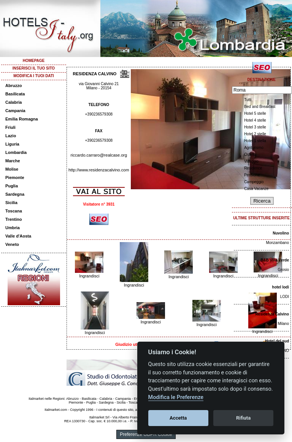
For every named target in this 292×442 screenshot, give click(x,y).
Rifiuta (243, 418)
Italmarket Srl (99, 417)
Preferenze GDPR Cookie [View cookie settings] (146, 434)
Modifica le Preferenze (176, 397)
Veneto (12, 244)
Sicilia (11, 202)
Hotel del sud (277, 341)
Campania (15, 110)
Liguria (12, 144)
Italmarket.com (55, 410)
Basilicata (15, 94)
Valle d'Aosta (18, 236)
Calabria (13, 102)
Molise (11, 169)
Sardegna (14, 194)
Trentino (13, 219)
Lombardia (16, 152)
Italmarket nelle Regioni (46, 399)
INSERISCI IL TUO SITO (34, 68)
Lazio (10, 135)
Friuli (10, 127)
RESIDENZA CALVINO (95, 73)
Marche (12, 160)
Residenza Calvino (272, 314)
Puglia (11, 186)
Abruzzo (13, 85)
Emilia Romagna (21, 119)
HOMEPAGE (34, 61)
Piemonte (14, 177)
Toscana (13, 211)
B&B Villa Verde (274, 260)
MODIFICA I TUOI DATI (33, 76)
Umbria (12, 227)
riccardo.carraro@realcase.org (98, 155)
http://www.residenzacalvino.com (98, 170)
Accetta (178, 418)
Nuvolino (281, 233)
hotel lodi (280, 287)
